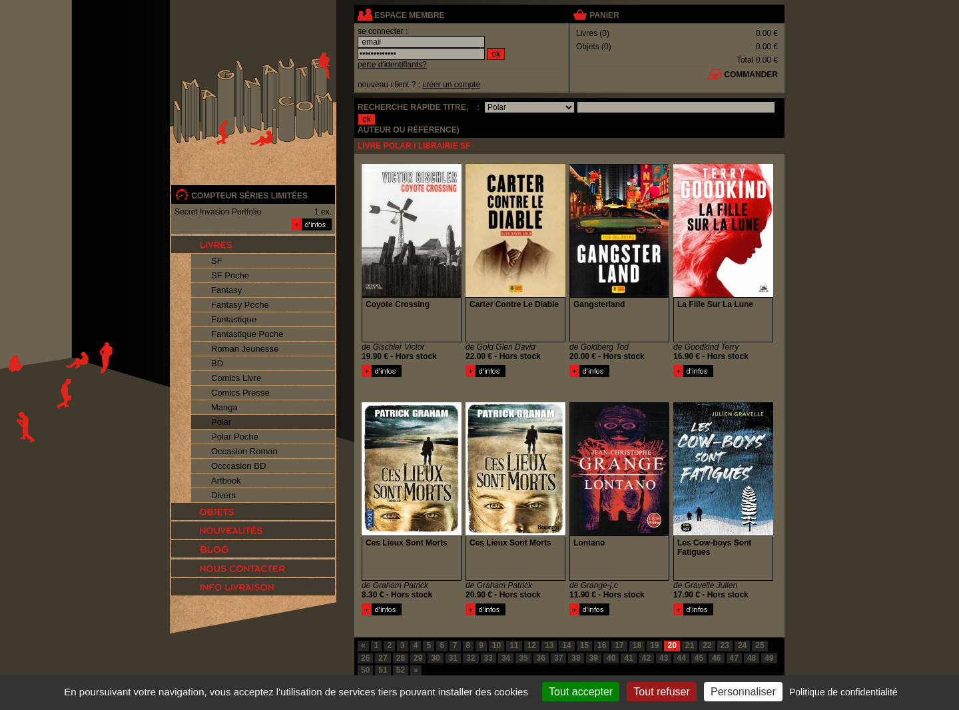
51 (382, 670)
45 (699, 658)
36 (541, 658)
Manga (224, 407)
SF (216, 261)
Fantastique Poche (247, 334)
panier (604, 15)
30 (435, 658)
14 (566, 645)
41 (628, 658)
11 (513, 645)
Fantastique (233, 319)
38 (575, 658)
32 (470, 658)
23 (725, 645)
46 (716, 658)
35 (523, 658)
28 (400, 658)
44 (681, 658)
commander (751, 74)
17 (619, 645)
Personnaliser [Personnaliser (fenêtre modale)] (743, 691)
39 (593, 658)
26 (365, 658)
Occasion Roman (244, 451)
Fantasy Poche (240, 305)
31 (453, 658)
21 (689, 645)
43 (663, 658)
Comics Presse (240, 393)
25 (759, 645)
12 (531, 645)
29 (418, 658)
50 (365, 670)
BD (217, 363)
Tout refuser (661, 691)
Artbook (226, 481)
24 (742, 645)
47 (734, 658)
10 (496, 645)
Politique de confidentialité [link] (843, 692)
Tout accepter (581, 691)
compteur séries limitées (249, 195)
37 (558, 658)
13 (549, 645)
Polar (221, 422)
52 (400, 670)
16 (601, 645)
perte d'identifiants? (392, 64)
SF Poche (230, 275)
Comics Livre (236, 378)
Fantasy (226, 290)
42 (646, 658)
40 (611, 658)
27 (382, 658)
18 (637, 645)
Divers (223, 495)
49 (769, 658)
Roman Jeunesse (244, 349)
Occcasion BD (238, 466)
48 (751, 658)
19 (654, 645)
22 (707, 645)
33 (488, 658)
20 (671, 645)
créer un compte (451, 84)
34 (505, 658)
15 (584, 645)
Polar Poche (234, 437)
